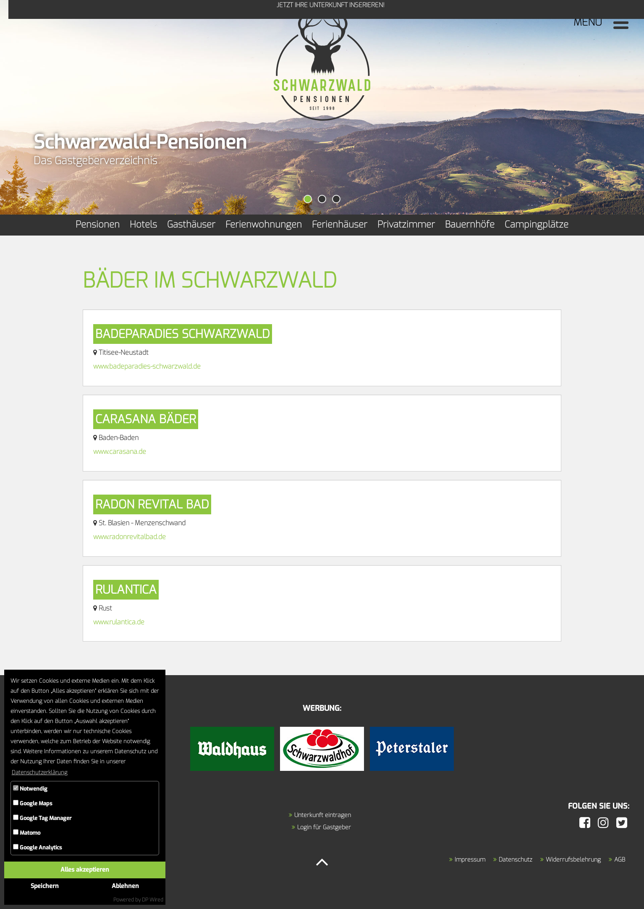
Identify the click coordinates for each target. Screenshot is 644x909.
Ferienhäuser (339, 224)
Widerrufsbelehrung (573, 860)
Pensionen (98, 224)
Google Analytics (37, 847)
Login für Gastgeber (324, 827)
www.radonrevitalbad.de (129, 536)
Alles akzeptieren (84, 870)
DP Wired (152, 899)
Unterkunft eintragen (322, 815)
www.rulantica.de (118, 622)
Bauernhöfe (470, 224)
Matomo (26, 832)
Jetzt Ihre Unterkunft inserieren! (50, 21)
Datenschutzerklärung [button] (39, 772)
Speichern (45, 886)
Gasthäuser (191, 224)
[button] (308, 199)
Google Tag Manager (42, 818)
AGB (619, 860)
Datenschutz (515, 860)
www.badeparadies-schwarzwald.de (147, 366)
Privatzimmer (406, 224)
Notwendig (30, 788)
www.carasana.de (119, 451)
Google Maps (32, 803)
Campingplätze (536, 224)
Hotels (143, 224)
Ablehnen (125, 886)
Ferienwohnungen (263, 224)
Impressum (470, 860)
